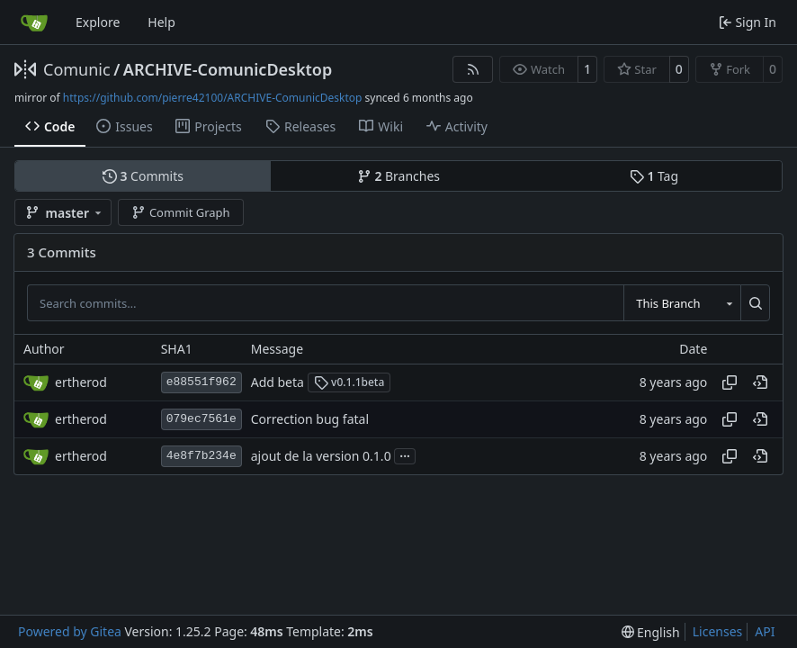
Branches (398, 175)
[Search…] (755, 302)
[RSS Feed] (473, 69)
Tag (654, 175)
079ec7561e (201, 419)
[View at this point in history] (760, 382)
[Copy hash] (729, 382)
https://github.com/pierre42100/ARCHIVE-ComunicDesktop (213, 97)
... (404, 454)
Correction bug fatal (310, 419)
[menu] (651, 632)
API (765, 631)
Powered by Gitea (69, 631)
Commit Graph (180, 212)
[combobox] (681, 302)
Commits (143, 175)
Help (161, 22)
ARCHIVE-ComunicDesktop (227, 69)
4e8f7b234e (201, 456)
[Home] (34, 22)
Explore (98, 22)
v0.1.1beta (349, 382)
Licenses (718, 631)
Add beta (277, 382)
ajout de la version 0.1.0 (321, 455)
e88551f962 (201, 382)
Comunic (77, 69)
